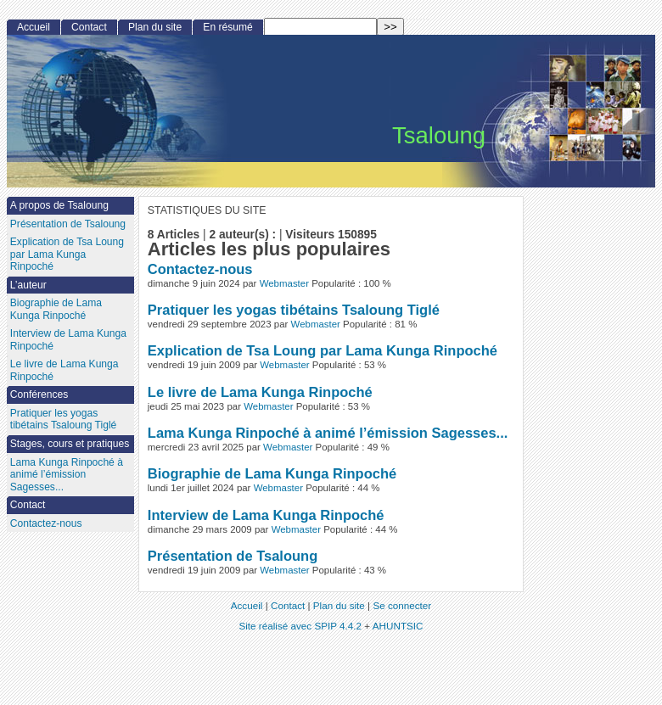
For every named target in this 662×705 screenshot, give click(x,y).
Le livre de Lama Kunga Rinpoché (260, 392)
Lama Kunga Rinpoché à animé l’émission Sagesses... (328, 432)
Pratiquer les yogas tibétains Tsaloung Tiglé (294, 309)
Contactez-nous (200, 269)
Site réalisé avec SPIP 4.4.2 (300, 625)
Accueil (33, 27)
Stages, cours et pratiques (70, 444)
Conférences (39, 394)
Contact (89, 27)
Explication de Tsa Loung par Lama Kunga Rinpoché (322, 350)
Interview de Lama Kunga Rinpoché (266, 515)
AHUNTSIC (398, 625)
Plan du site (155, 27)
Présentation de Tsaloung (232, 555)
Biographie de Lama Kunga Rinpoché (272, 473)
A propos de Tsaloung (59, 205)
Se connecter (402, 605)
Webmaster (284, 283)
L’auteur (28, 285)
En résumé (227, 27)
